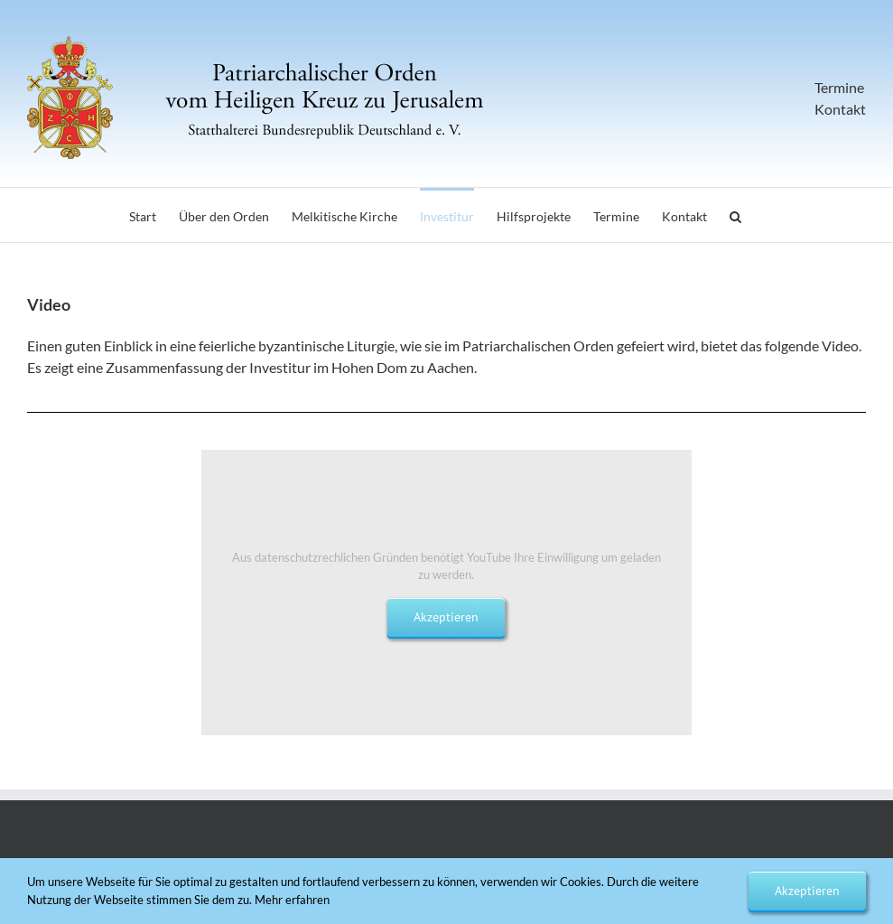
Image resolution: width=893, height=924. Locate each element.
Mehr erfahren (292, 899)
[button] (735, 215)
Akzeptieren (446, 617)
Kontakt (840, 108)
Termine (839, 87)
